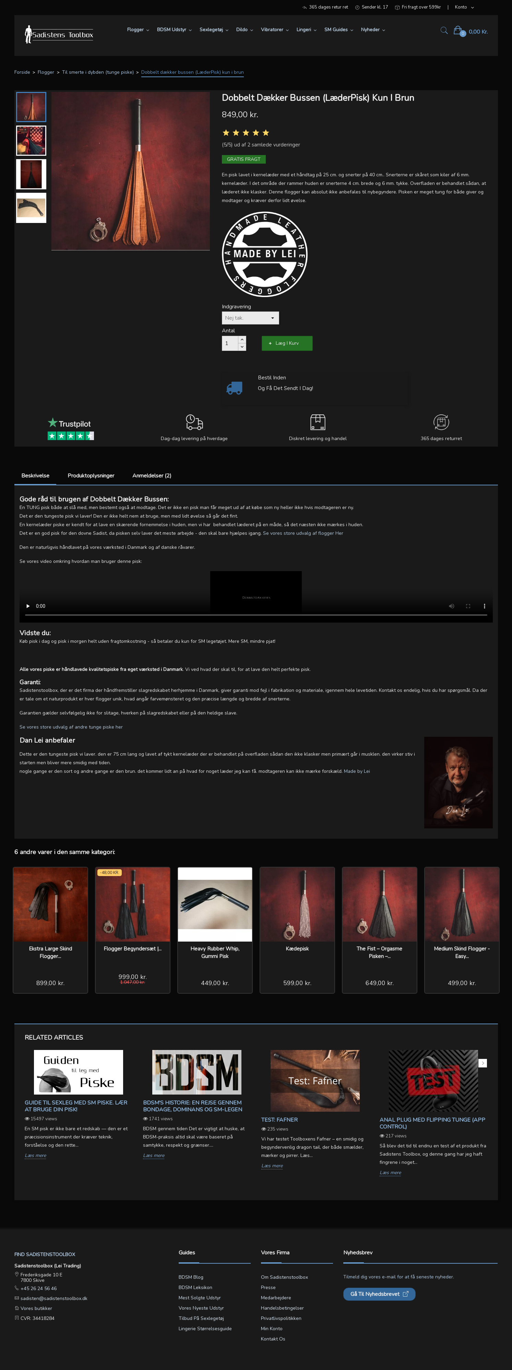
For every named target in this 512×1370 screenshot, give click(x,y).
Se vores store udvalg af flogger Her (303, 533)
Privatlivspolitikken (281, 1318)
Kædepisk (297, 948)
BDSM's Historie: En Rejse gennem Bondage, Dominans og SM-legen (192, 1106)
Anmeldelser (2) (151, 476)
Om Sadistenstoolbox (284, 1277)
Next (482, 1063)
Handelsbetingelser (282, 1308)
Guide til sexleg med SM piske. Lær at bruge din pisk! (76, 1106)
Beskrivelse (35, 476)
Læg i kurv (287, 343)
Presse (268, 1287)
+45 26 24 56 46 (38, 1288)
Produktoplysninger (91, 476)
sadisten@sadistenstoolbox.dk (53, 1298)
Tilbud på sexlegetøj (201, 1318)
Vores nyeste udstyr (201, 1308)
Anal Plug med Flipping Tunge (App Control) (432, 1123)
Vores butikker (35, 1308)
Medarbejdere (276, 1298)
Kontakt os (273, 1339)
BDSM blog (191, 1277)
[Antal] (230, 343)
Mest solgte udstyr (200, 1298)
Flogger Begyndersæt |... (133, 948)
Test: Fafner (279, 1120)
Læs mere (35, 1156)
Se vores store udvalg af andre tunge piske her (71, 727)
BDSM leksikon (195, 1287)
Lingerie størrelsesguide (205, 1328)
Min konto (272, 1328)
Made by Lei (357, 771)
